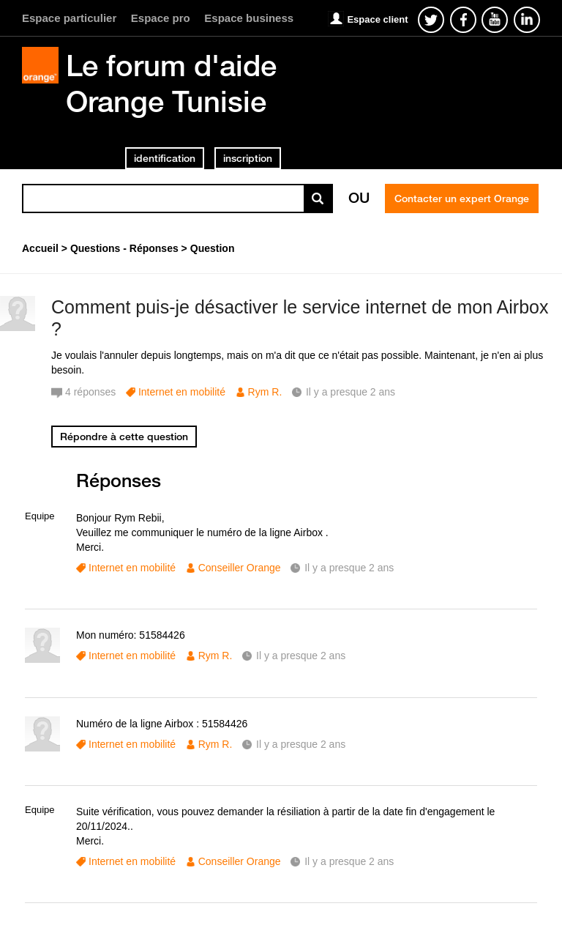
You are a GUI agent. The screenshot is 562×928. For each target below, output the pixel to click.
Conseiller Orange (239, 567)
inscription (247, 158)
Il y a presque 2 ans (349, 567)
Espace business (248, 18)
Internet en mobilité (181, 392)
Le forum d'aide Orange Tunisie (171, 83)
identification (164, 158)
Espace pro (160, 18)
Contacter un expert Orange (461, 198)
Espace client (377, 19)
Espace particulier (69, 18)
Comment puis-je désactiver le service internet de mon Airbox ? (299, 318)
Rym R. (265, 392)
